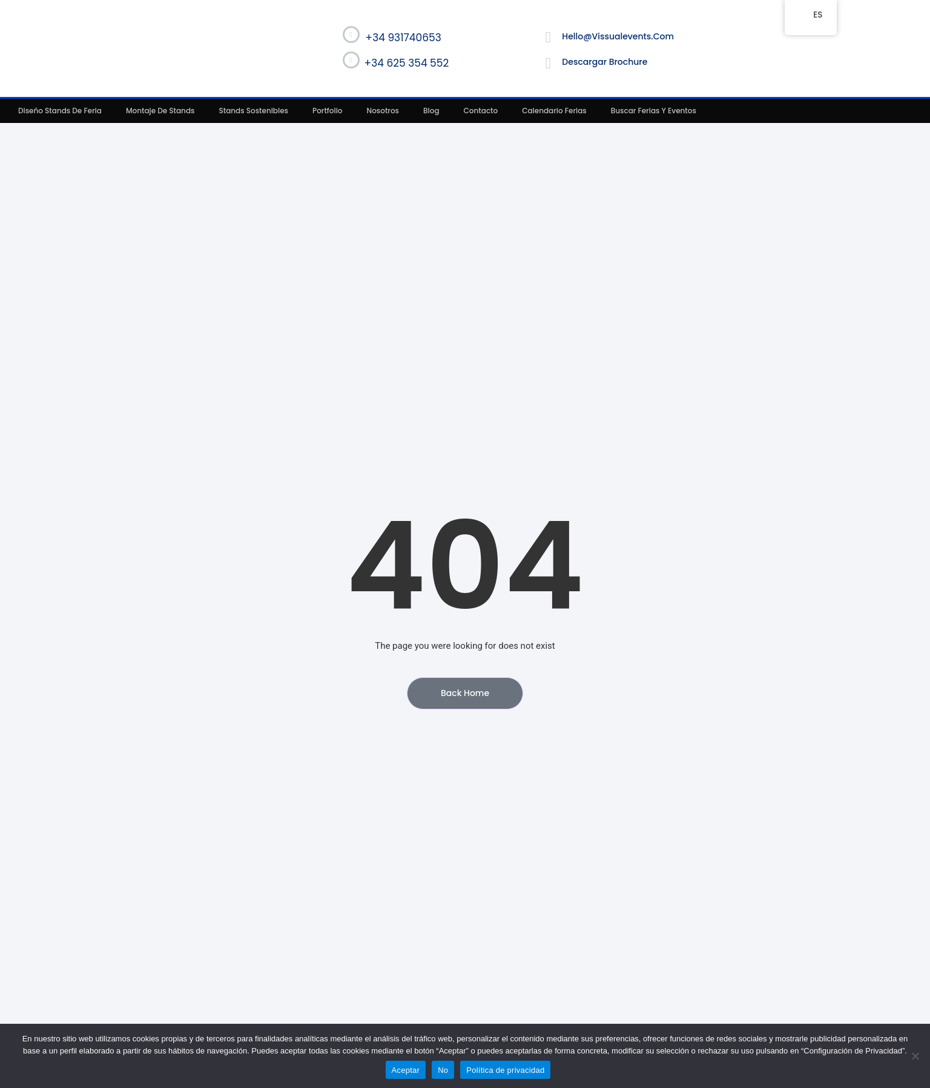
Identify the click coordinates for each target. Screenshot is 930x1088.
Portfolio (327, 110)
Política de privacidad (505, 1070)
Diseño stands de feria (60, 110)
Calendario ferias (554, 110)
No (443, 1070)
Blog (431, 110)
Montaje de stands (160, 110)
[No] (915, 1056)
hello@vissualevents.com (618, 36)
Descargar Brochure (604, 62)
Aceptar (406, 1070)
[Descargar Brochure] (548, 63)
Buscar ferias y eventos (653, 110)
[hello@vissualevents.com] (548, 37)
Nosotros (383, 110)
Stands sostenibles (253, 110)
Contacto (481, 110)
